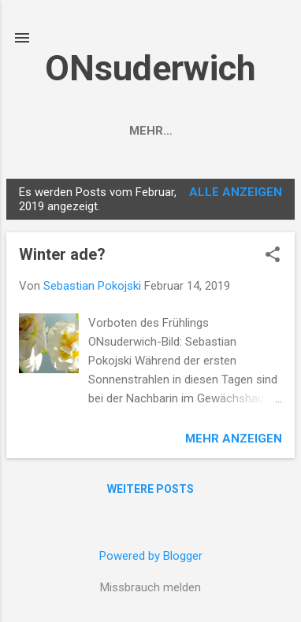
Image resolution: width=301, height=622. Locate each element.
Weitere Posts (150, 492)
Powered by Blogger (151, 556)
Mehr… (245, 131)
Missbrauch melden (150, 587)
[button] (272, 259)
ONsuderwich (150, 68)
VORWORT (165, 131)
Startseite (71, 131)
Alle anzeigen (235, 195)
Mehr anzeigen (233, 442)
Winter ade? (62, 257)
